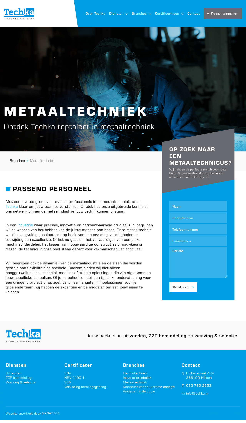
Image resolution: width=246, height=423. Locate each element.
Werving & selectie (21, 384)
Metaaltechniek (135, 384)
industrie (25, 225)
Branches (141, 13)
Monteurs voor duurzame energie (149, 389)
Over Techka (95, 13)
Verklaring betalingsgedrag (85, 389)
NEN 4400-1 (74, 380)
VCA (67, 384)
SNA (67, 376)
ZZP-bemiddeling (19, 380)
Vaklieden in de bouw (139, 393)
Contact (193, 13)
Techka (12, 206)
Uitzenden (14, 376)
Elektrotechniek (135, 376)
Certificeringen (169, 13)
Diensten (118, 13)
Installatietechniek (137, 380)
